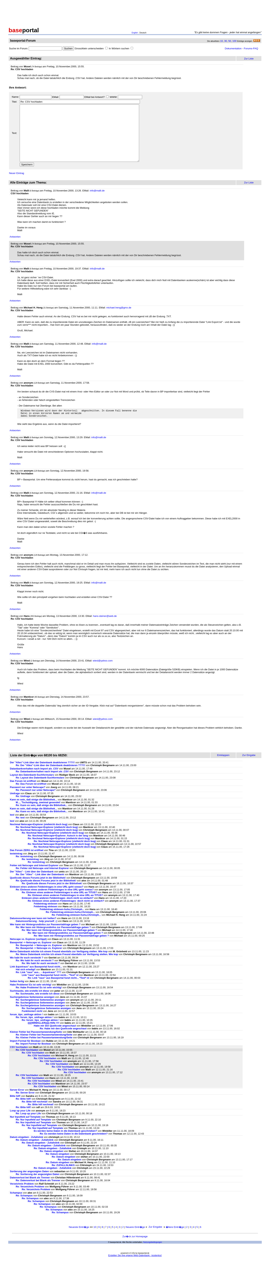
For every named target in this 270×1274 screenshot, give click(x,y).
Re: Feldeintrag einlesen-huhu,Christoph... (70, 925)
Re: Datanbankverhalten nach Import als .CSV (42, 784)
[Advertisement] (135, 12)
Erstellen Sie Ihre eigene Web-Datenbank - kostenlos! (135, 1268)
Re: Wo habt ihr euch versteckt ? (35, 973)
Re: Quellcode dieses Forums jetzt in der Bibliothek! (46, 893)
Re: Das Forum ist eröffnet (31, 796)
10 (221, 41)
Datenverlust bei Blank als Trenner (30, 1190)
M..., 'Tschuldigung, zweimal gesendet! (38, 815)
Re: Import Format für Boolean (33, 1056)
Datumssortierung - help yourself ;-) (36, 934)
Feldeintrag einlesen (45, 916)
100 (234, 41)
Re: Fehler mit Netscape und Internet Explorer (42, 881)
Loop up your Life (20, 1123)
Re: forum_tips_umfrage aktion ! (34, 1030)
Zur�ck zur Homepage (135, 1249)
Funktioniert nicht (32, 1024)
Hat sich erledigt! (25, 982)
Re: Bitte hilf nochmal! (35, 1114)
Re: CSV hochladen (27, 1062)
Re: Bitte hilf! (23, 1111)
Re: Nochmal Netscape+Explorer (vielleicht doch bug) (47, 840)
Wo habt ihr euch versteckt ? (26, 970)
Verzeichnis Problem (22, 1196)
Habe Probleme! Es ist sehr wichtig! (30, 997)
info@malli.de (97, 201)
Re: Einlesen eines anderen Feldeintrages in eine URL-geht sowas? (55, 902)
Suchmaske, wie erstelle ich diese (29, 1003)
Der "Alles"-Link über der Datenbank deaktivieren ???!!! (42, 775)
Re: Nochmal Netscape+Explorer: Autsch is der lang (58, 848)
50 (229, 41)
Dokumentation (233, 48)
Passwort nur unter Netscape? (27, 800)
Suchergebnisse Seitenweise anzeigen (32, 1010)
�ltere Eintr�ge (175, 1240)
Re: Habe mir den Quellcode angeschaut (63, 1041)
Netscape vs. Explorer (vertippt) (28, 952)
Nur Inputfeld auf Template (25, 1129)
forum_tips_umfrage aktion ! (26, 1027)
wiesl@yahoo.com (103, 673)
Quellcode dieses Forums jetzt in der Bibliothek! (38, 890)
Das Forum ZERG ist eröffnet (26, 863)
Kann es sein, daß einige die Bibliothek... (33, 812)
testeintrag (16, 866)
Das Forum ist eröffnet (23, 794)
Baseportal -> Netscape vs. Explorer (31, 955)
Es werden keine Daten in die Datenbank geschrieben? (65, 1143)
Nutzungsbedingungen (152, 1255)
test (12, 827)
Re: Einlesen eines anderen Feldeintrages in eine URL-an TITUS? (59, 905)
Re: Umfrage (23, 809)
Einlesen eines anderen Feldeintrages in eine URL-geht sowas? (46, 899)
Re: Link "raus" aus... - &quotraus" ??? (38, 985)
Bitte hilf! (15, 1109)
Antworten (15, 248)
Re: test (20, 830)
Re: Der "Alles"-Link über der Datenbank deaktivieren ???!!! (50, 778)
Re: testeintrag (24, 869)
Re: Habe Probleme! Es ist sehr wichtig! (39, 1000)
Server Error (17, 1102)
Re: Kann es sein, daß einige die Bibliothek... (42, 818)
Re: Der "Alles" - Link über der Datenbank (40, 887)
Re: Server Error (25, 1105)
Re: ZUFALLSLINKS (63, 1178)
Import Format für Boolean (25, 1053)
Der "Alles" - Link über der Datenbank (32, 884)
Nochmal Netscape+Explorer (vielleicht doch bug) (39, 837)
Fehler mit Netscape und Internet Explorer (34, 878)
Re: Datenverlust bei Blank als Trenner (38, 1193)
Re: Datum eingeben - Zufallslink (35, 1152)
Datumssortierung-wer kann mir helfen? (33, 931)
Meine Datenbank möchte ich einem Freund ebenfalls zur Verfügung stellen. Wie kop (59, 964)
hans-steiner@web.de (105, 629)
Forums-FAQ (251, 48)
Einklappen (223, 768)
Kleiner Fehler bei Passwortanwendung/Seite (36, 1044)
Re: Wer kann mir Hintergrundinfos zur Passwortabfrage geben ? (53, 940)
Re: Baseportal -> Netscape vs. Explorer (39, 958)
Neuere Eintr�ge (135, 1240)
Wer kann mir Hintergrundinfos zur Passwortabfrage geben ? (45, 937)
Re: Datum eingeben (51, 1164)
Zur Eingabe (155, 1239)
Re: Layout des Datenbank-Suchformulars (40, 790)
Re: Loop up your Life (28, 1126)
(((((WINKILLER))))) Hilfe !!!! (43, 1035)
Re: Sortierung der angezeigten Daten (37, 1187)
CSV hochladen (19, 1060)
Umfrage (15, 806)
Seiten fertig (17, 994)
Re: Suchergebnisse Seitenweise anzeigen (40, 1012)
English (135, 33)
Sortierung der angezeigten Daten (29, 1184)
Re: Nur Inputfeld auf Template (33, 1132)
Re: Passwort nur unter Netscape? (36, 803)
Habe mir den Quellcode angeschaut (55, 1038)
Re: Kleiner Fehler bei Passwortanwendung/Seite (44, 1047)
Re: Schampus (24, 1208)
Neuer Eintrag (16, 184)
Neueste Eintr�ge (79, 1240)
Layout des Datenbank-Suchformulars (32, 787)
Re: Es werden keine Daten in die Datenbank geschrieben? (74, 1146)
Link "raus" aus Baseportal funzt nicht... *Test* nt (50, 988)
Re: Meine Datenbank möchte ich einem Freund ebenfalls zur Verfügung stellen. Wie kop (67, 967)
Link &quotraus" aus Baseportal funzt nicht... (36, 979)
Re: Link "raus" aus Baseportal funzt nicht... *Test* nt (58, 990)
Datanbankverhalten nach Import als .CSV (34, 781)
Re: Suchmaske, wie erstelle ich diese (37, 1006)
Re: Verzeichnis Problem (30, 1199)
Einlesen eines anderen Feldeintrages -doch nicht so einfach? (57, 911)
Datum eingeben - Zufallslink (26, 1150)
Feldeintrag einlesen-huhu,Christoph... (62, 922)
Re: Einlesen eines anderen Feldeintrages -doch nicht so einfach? (66, 913)
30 (225, 41)
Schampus (16, 1205)
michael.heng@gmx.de (118, 318)
